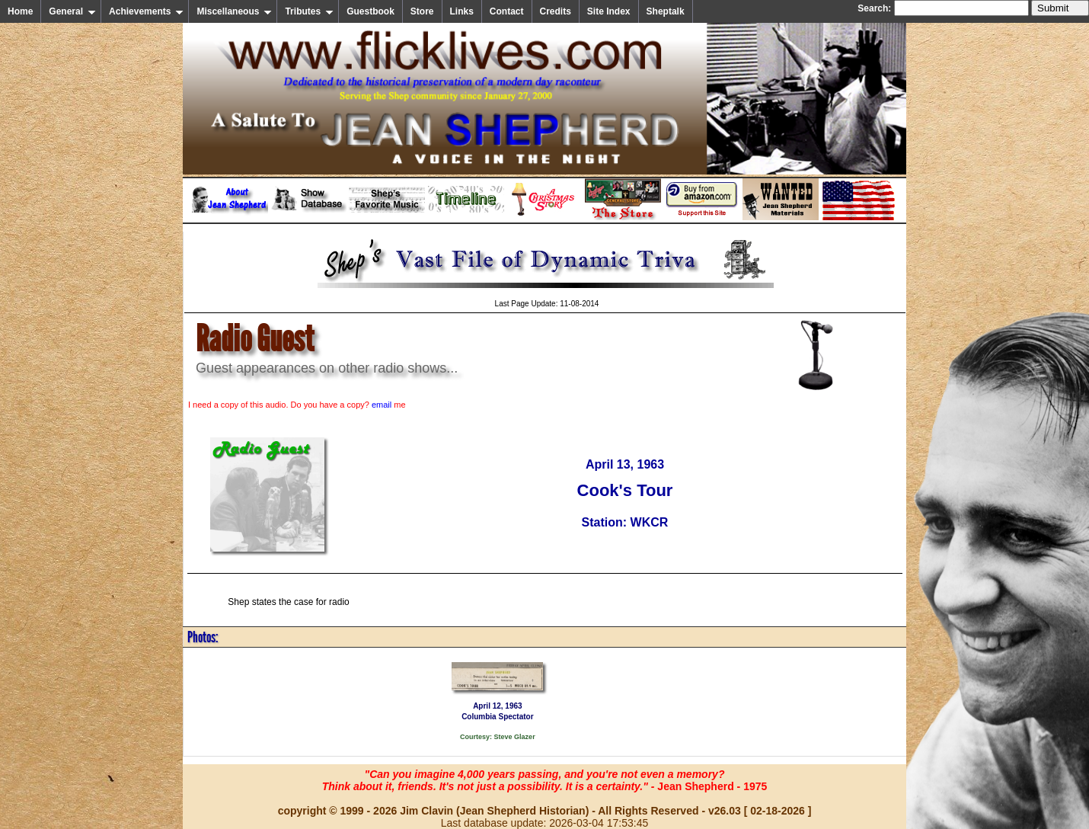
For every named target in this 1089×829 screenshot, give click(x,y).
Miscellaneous (234, 11)
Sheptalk (666, 11)
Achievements (146, 11)
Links (462, 11)
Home (20, 11)
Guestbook (370, 11)
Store (422, 11)
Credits (555, 11)
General (72, 11)
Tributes (309, 11)
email (381, 404)
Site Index (609, 11)
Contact (507, 11)
